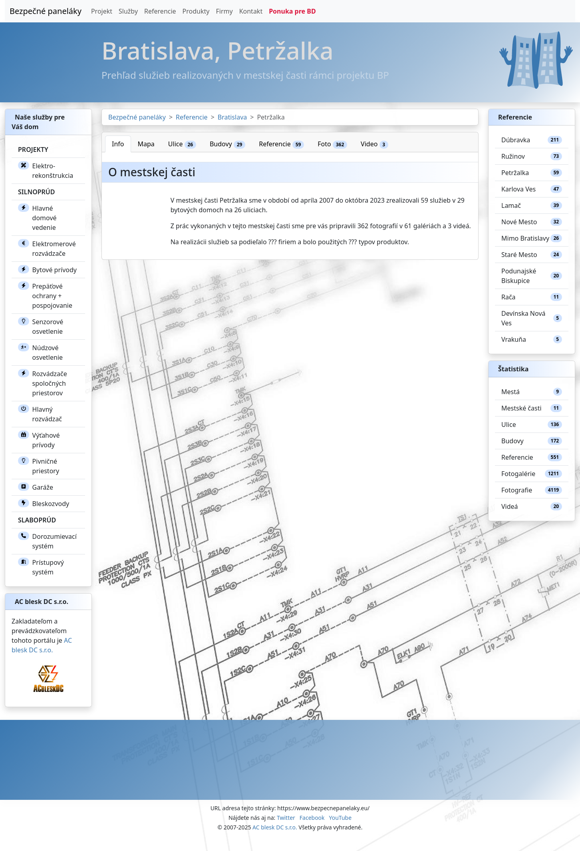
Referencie (160, 11)
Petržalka (531, 172)
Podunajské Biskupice (531, 276)
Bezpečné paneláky (45, 11)
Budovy (227, 144)
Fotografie (531, 490)
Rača (531, 297)
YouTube (340, 817)
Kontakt (251, 11)
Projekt (101, 11)
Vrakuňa (531, 339)
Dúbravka (531, 140)
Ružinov (531, 156)
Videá (531, 506)
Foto (332, 144)
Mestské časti (531, 408)
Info (118, 144)
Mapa (146, 144)
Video (374, 144)
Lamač (531, 205)
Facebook (312, 817)
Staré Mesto (531, 254)
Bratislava (232, 117)
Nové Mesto (531, 221)
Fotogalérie (531, 473)
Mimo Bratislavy (531, 238)
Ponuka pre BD (292, 11)
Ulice (182, 144)
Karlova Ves (531, 189)
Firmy (224, 11)
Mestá (531, 391)
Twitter (286, 817)
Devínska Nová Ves (531, 318)
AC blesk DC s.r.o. (274, 827)
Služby (128, 11)
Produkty (196, 11)
